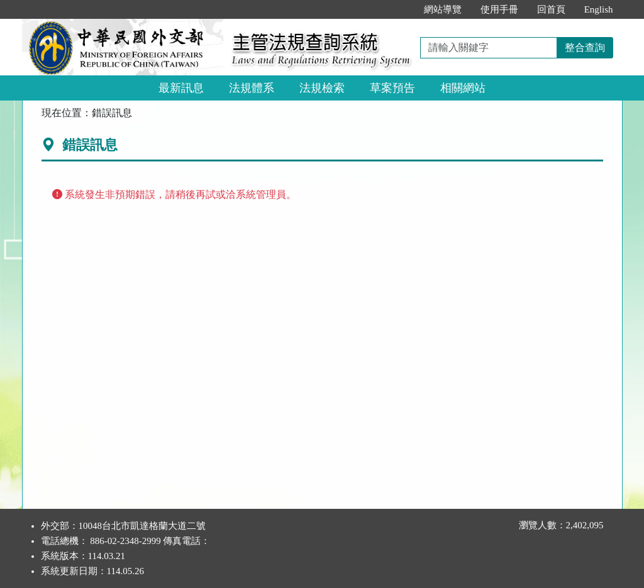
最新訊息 (181, 88)
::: (401, 9)
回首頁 (551, 9)
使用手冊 (499, 9)
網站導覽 (443, 9)
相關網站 (463, 88)
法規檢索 (322, 88)
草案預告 (392, 88)
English (598, 9)
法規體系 (251, 88)
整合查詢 (585, 47)
